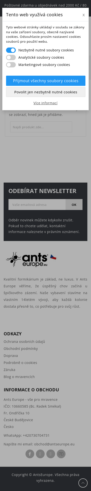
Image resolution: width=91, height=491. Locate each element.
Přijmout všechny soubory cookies (46, 80)
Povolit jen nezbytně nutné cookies (45, 91)
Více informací (45, 103)
